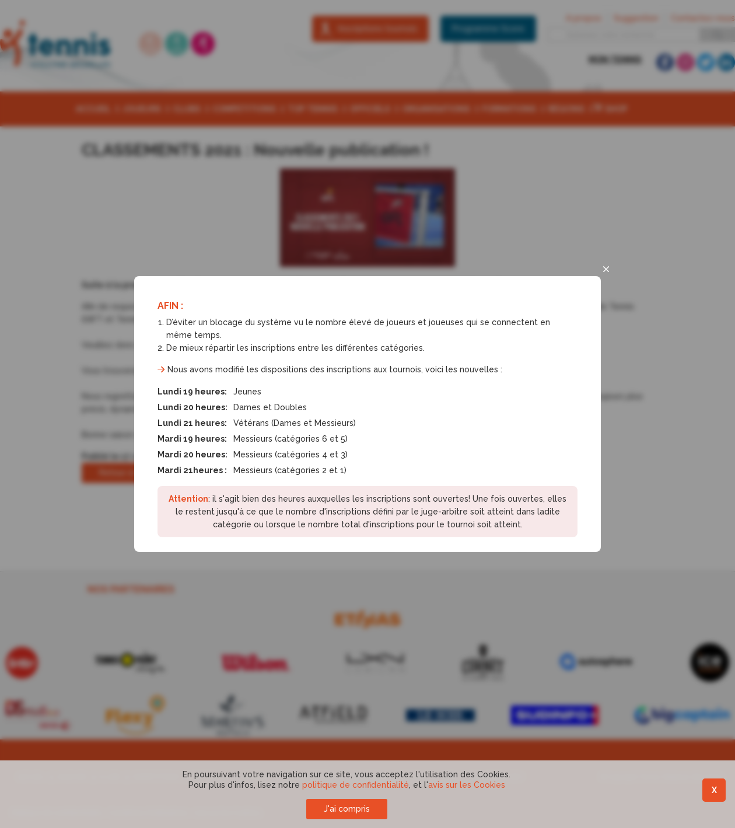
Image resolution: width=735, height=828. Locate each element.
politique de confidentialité (355, 785)
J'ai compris (347, 808)
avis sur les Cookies (466, 785)
